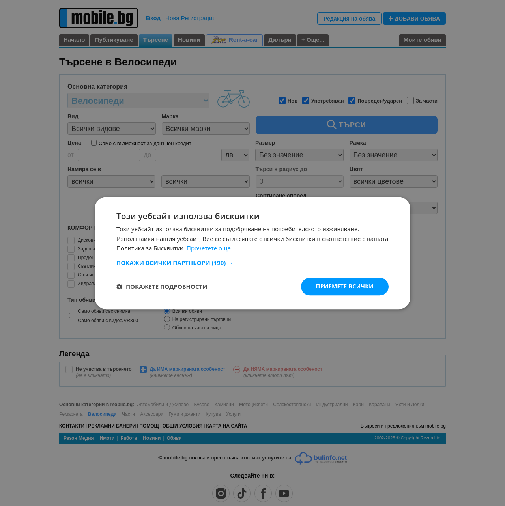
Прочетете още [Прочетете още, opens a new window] (209, 248)
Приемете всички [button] (345, 286)
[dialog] (252, 253)
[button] (252, 262)
